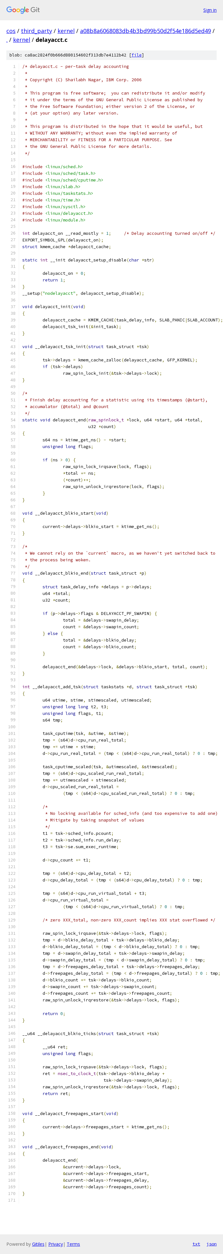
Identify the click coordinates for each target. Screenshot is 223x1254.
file (137, 55)
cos (11, 31)
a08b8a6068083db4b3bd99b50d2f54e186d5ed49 (145, 31)
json (211, 1244)
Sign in (210, 10)
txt (196, 1244)
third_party (36, 31)
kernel (66, 31)
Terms (73, 1244)
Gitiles (38, 1244)
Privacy (55, 1244)
